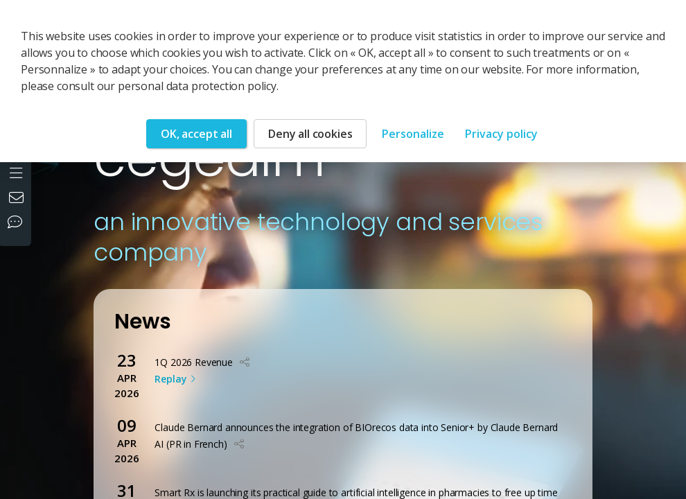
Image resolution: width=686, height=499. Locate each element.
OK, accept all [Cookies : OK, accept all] (196, 133)
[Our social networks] (18, 223)
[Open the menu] (18, 171)
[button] (244, 362)
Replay (170, 378)
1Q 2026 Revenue (194, 362)
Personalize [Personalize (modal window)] (413, 133)
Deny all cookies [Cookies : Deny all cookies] (310, 133)
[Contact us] (18, 199)
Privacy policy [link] (501, 133)
